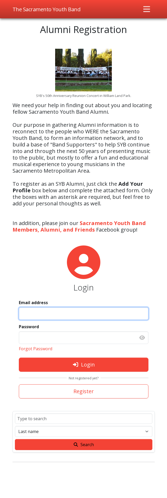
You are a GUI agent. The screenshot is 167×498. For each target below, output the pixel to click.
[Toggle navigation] (147, 9)
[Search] (83, 418)
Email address (33, 302)
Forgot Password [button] (35, 348)
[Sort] (83, 431)
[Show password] (142, 338)
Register (83, 391)
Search (83, 444)
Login (83, 364)
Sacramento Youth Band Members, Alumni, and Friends (79, 226)
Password (29, 326)
